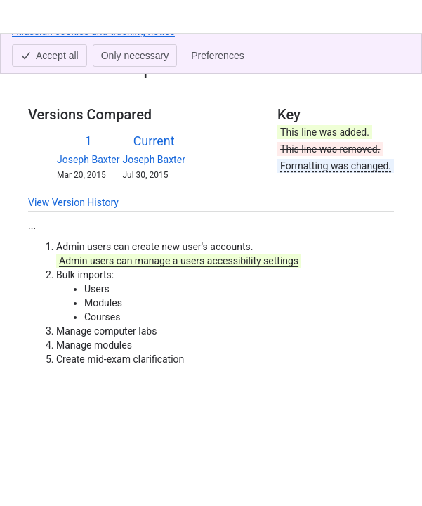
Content (45, 47)
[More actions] (380, 52)
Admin (106, 47)
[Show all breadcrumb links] (75, 48)
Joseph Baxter (88, 159)
